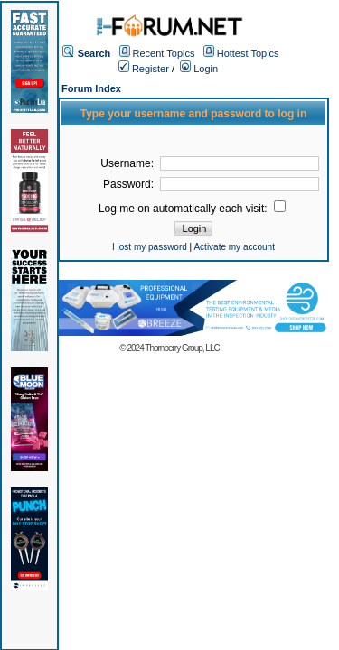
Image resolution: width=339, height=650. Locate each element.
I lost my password (149, 247)
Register (143, 68)
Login (199, 68)
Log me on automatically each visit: (192, 208)
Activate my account (233, 247)
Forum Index (91, 88)
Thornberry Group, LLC (182, 348)
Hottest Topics (248, 53)
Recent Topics (164, 53)
